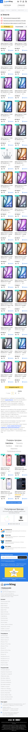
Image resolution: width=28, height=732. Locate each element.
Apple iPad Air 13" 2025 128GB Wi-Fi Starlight (21, 304)
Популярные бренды (14, 509)
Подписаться (22, 557)
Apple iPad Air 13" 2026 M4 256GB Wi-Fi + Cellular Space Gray (21, 209)
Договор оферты (5, 678)
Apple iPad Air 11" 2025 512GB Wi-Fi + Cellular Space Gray (6, 351)
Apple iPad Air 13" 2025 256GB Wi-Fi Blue (21, 280)
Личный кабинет (5, 669)
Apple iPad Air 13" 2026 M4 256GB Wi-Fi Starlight (21, 162)
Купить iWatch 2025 (6, 695)
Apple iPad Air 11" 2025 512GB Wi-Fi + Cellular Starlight (20, 375)
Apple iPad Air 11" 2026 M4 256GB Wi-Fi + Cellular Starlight (20, 115)
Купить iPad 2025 (5, 692)
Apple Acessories (5, 614)
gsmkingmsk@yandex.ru (9, 591)
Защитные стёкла (5, 626)
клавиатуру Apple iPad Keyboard (10, 427)
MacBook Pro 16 (5, 656)
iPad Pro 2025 (4, 665)
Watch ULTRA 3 (5, 637)
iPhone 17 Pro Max (6, 644)
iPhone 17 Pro (4, 646)
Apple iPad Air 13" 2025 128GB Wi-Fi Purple (6, 328)
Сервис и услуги (5, 628)
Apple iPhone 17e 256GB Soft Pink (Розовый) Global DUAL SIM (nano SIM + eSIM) (7, 468)
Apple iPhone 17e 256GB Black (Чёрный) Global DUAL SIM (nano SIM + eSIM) (21, 468)
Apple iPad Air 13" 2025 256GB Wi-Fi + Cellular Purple (21, 233)
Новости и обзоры (6, 688)
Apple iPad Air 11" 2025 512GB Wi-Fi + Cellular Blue (20, 351)
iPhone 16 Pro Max (5, 650)
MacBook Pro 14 (5, 658)
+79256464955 (21, 5)
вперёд (20, 392)
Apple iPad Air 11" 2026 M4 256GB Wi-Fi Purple (21, 44)
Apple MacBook (5, 607)
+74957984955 (7, 5)
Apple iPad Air (9, 400)
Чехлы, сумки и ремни (7, 624)
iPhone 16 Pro (4, 652)
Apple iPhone (4, 603)
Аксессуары (4, 622)
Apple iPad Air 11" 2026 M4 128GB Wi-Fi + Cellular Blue (6, 162)
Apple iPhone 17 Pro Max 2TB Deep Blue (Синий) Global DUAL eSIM (20, 492)
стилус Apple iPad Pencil (14, 425)
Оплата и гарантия (6, 680)
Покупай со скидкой (6, 674)
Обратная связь (5, 676)
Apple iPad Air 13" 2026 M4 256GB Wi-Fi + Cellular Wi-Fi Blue (7, 209)
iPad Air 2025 (4, 662)
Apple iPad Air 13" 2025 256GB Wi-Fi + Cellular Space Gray (6, 257)
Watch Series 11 (5, 639)
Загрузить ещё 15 (14, 387)
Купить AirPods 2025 (6, 699)
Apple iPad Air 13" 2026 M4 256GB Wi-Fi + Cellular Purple (21, 186)
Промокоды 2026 (5, 601)
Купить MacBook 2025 (7, 697)
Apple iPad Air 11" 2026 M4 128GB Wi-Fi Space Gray (21, 67)
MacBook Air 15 (5, 660)
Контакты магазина (6, 682)
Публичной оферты (9, 561)
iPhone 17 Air (4, 642)
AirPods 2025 (4, 635)
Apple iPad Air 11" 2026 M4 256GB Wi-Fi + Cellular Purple (6, 138)
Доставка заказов (5, 684)
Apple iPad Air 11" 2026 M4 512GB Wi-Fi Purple (7, 44)
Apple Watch (4, 605)
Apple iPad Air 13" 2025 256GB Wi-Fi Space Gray (7, 304)
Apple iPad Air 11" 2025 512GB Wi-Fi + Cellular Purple (6, 375)
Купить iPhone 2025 (6, 690)
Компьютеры (4, 618)
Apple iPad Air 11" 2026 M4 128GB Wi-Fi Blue (20, 91)
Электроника (4, 620)
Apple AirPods (4, 612)
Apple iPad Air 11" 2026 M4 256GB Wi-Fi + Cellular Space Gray (20, 138)
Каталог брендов (5, 630)
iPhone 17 (3, 648)
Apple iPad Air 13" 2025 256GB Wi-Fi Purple (6, 280)
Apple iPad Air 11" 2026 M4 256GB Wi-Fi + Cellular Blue (6, 115)
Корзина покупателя (6, 672)
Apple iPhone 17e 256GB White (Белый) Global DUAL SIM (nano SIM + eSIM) (7, 492)
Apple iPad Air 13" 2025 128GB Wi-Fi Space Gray (21, 328)
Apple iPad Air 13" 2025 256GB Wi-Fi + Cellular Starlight (6, 233)
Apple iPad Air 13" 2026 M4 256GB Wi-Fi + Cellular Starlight (7, 186)
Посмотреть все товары (14, 502)
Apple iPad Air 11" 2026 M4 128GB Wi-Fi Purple (7, 91)
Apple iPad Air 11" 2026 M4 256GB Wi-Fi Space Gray (7, 67)
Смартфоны (4, 616)
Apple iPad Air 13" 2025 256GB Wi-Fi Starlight (21, 257)
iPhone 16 (3, 654)
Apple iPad (3, 609)
